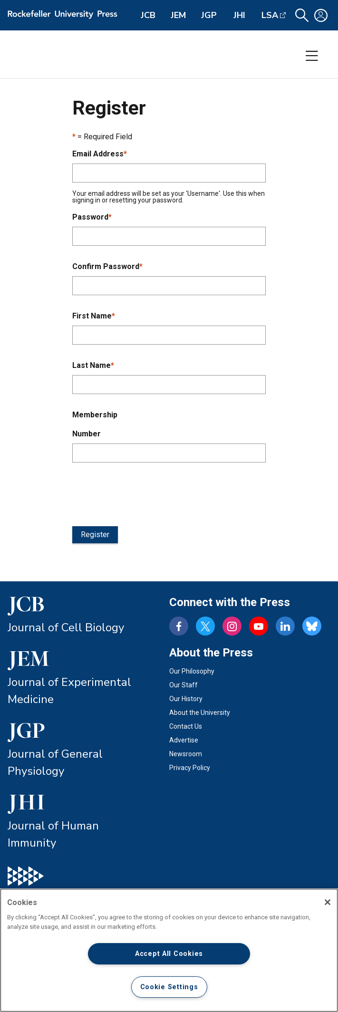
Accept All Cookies (169, 954)
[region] (169, 950)
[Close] (327, 902)
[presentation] (144, 492)
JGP (209, 15)
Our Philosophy (191, 671)
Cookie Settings (169, 987)
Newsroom (185, 754)
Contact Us (185, 726)
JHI (239, 15)
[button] (302, 15)
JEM (178, 15)
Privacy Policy (189, 767)
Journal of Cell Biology (66, 627)
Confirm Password (107, 266)
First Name (93, 315)
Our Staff (183, 685)
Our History (186, 699)
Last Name (93, 365)
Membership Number (94, 424)
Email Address (99, 153)
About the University (199, 712)
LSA (269, 15)
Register (95, 534)
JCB (148, 15)
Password (92, 217)
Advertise (183, 740)
